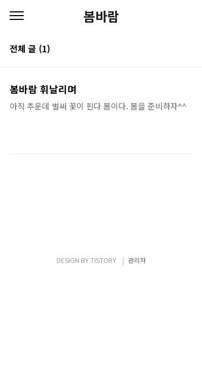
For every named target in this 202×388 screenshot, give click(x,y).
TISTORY (103, 260)
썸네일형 (170, 49)
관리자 (137, 260)
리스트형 (185, 49)
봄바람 (101, 16)
